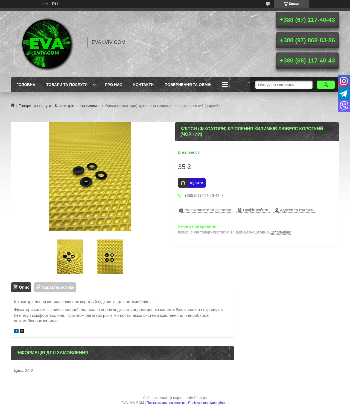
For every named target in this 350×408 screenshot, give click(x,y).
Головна (25, 84)
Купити (196, 183)
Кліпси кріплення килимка (78, 106)
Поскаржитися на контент (166, 403)
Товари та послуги (67, 84)
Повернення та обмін (188, 84)
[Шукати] (326, 85)
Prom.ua (200, 398)
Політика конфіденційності (208, 403)
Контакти (143, 84)
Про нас (113, 84)
